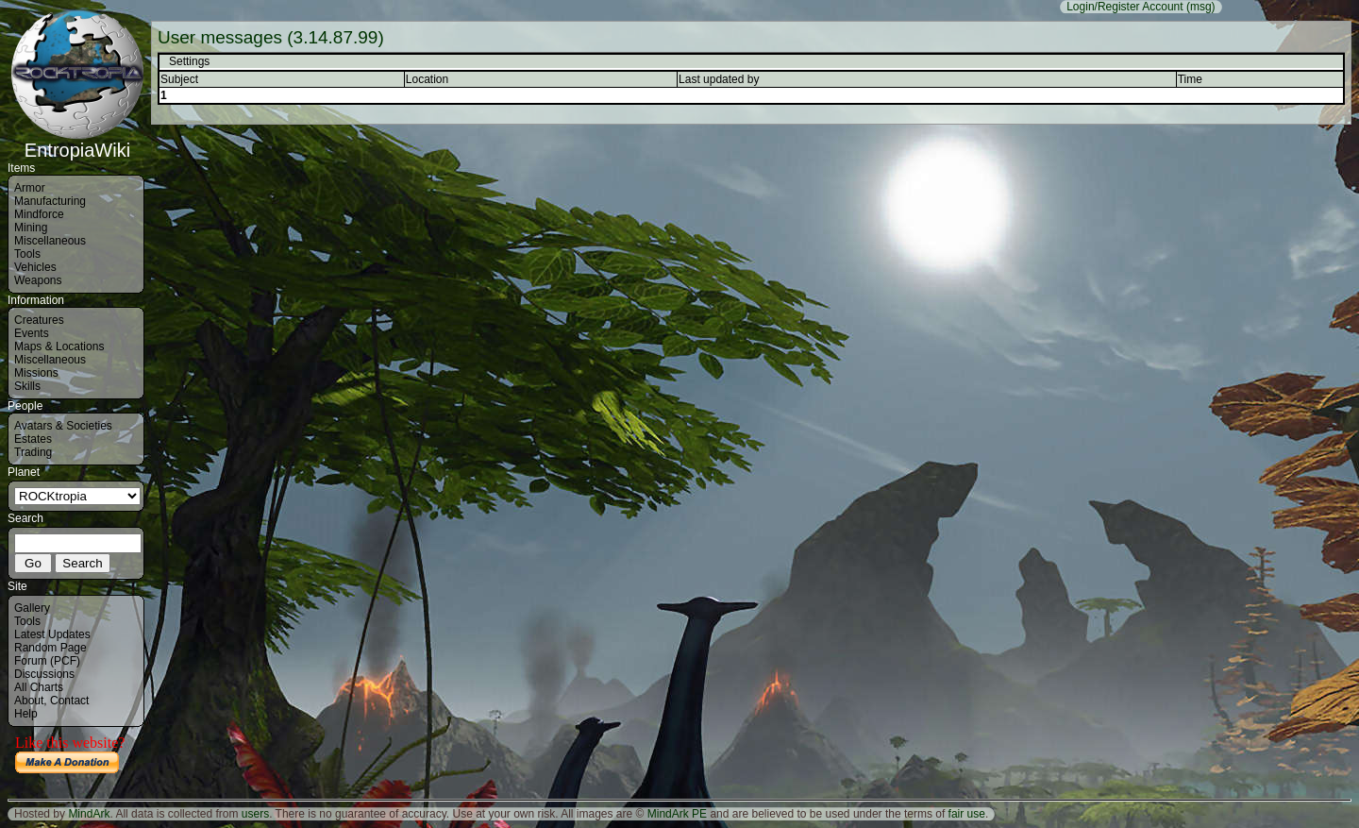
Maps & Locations (59, 346)
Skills (27, 386)
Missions (36, 373)
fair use (966, 813)
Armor (29, 187)
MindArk (88, 813)
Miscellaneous (50, 240)
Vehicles (35, 267)
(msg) (1201, 6)
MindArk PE (677, 813)
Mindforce (39, 214)
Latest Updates (52, 634)
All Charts (38, 687)
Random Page (50, 647)
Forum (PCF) (47, 660)
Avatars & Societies (63, 425)
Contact (69, 700)
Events (31, 333)
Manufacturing (50, 201)
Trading (33, 452)
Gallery (32, 608)
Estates (33, 439)
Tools (27, 254)
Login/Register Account (1124, 6)
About (28, 700)
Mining (30, 227)
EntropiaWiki (77, 142)
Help (26, 713)
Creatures (39, 320)
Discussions (44, 674)
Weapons (37, 280)
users (255, 813)
